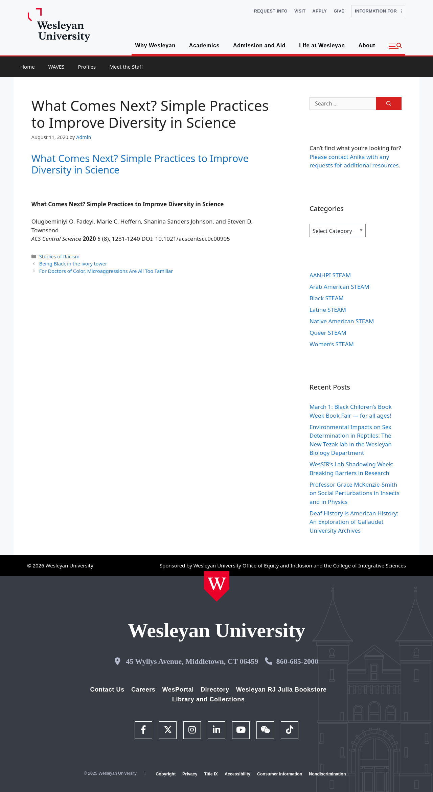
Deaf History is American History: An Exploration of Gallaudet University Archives (354, 521)
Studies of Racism (59, 256)
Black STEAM (327, 298)
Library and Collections (208, 699)
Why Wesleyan (155, 45)
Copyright (166, 774)
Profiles (87, 66)
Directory (215, 689)
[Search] (389, 103)
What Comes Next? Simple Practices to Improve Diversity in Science (140, 164)
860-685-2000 (297, 661)
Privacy (189, 774)
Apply (320, 11)
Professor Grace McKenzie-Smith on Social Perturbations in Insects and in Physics (355, 493)
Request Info (271, 11)
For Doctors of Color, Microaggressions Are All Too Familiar (106, 271)
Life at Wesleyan (322, 45)
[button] (395, 46)
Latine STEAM (328, 309)
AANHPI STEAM (330, 275)
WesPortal (177, 689)
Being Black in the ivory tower (73, 263)
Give (339, 11)
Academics (204, 45)
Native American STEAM (342, 321)
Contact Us (107, 689)
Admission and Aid (259, 45)
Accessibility (237, 774)
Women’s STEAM (332, 344)
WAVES (56, 66)
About (367, 45)
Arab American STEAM (339, 286)
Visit (300, 11)
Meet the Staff (126, 66)
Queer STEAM (328, 332)
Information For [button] (378, 11)
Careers (143, 689)
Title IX (211, 774)
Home (27, 66)
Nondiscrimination (327, 774)
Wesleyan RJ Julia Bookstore (281, 689)
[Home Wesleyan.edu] (216, 586)
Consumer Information (279, 774)
